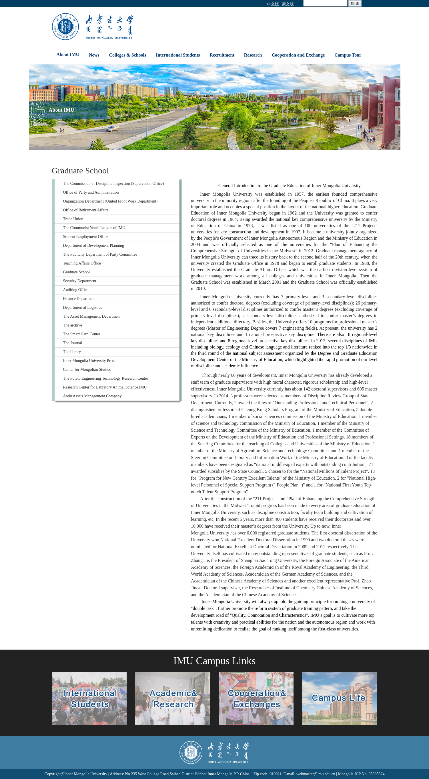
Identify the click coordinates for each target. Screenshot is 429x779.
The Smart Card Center (81, 334)
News (94, 55)
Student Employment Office (85, 237)
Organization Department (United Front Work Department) (110, 201)
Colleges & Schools (127, 55)
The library (72, 352)
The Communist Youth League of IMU (94, 228)
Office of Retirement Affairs (85, 210)
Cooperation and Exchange (298, 55)
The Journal (72, 343)
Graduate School (76, 272)
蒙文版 (288, 4)
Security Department (79, 281)
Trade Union (73, 219)
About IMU (68, 54)
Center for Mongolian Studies (87, 369)
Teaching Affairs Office (82, 263)
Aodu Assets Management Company (92, 396)
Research (253, 55)
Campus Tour (347, 55)
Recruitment (222, 55)
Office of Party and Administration (91, 192)
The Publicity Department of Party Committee (100, 254)
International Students (178, 55)
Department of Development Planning (93, 245)
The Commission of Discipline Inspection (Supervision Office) (113, 183)
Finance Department (79, 299)
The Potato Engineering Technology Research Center (105, 378)
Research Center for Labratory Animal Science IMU (105, 387)
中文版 (273, 4)
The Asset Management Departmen (91, 316)
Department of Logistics (82, 307)
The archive (72, 325)
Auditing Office (76, 290)
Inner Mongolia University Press (89, 361)
